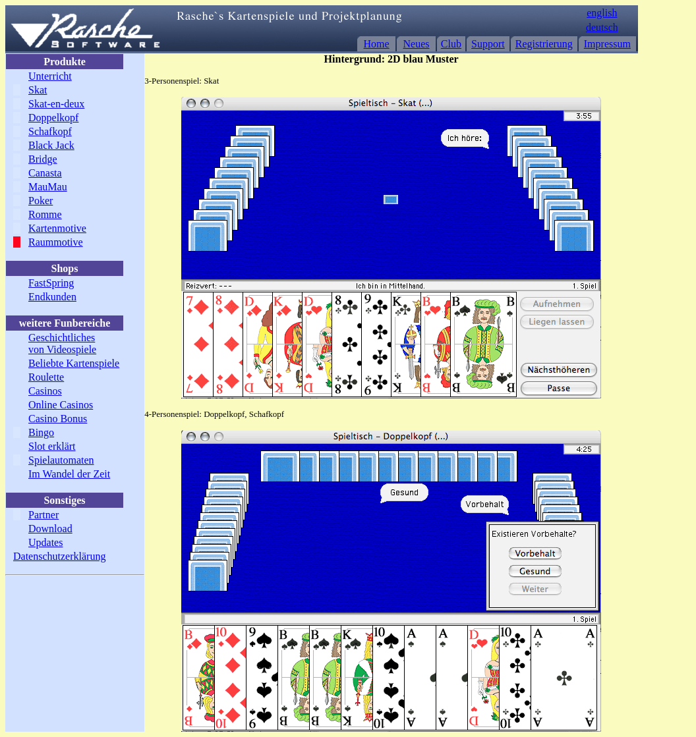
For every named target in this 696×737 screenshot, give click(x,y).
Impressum (607, 43)
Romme (45, 214)
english (602, 12)
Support (488, 43)
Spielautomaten (61, 460)
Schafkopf (50, 131)
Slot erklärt (52, 446)
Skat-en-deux (56, 103)
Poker (40, 200)
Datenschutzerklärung (59, 556)
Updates (45, 542)
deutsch (602, 27)
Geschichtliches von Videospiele (62, 343)
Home (377, 43)
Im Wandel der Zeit (69, 473)
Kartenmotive (57, 228)
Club (451, 43)
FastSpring (51, 282)
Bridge (42, 159)
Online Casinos (60, 404)
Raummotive (55, 242)
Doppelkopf (53, 117)
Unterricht (50, 76)
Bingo (41, 432)
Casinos (45, 390)
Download (50, 528)
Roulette (46, 377)
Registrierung (544, 43)
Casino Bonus (57, 418)
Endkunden (52, 296)
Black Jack (51, 145)
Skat (37, 90)
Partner (43, 514)
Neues (416, 43)
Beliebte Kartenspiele (73, 363)
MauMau (47, 186)
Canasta (45, 172)
